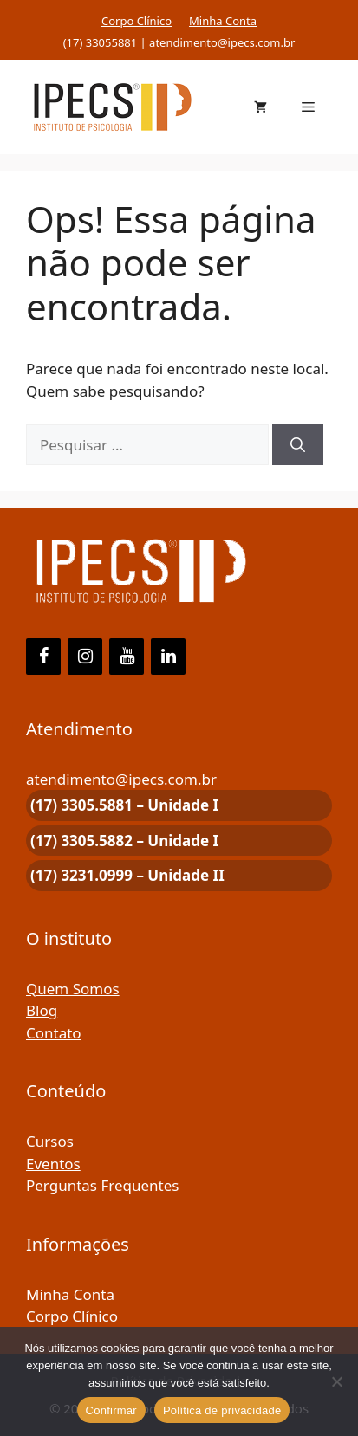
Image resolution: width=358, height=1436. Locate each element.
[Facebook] (43, 656)
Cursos (50, 1141)
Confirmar (111, 1410)
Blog (41, 1010)
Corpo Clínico (136, 21)
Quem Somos (73, 989)
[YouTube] (126, 656)
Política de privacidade (222, 1410)
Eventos (53, 1164)
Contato (53, 1033)
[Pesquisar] (297, 445)
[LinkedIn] (168, 656)
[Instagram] (85, 656)
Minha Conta (223, 21)
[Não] (336, 1381)
